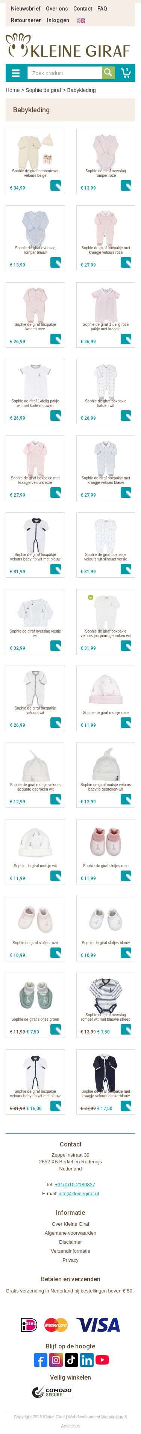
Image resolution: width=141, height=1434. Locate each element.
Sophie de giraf (43, 90)
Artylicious (70, 1425)
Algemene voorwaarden (70, 1233)
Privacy (70, 1260)
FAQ (102, 9)
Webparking (112, 1416)
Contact (82, 9)
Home (13, 90)
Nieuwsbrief (26, 9)
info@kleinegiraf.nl (79, 1193)
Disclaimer (70, 1242)
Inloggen (58, 20)
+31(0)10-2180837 (75, 1184)
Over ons (57, 9)
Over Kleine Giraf (70, 1224)
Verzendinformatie (70, 1251)
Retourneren (26, 20)
